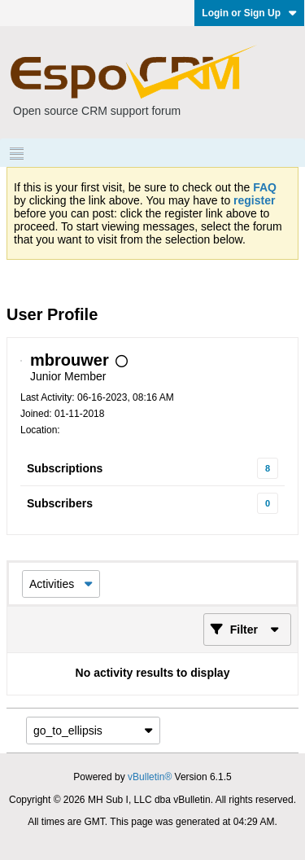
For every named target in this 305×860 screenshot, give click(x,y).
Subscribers (60, 503)
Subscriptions (64, 468)
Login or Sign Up (249, 13)
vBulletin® (150, 777)
